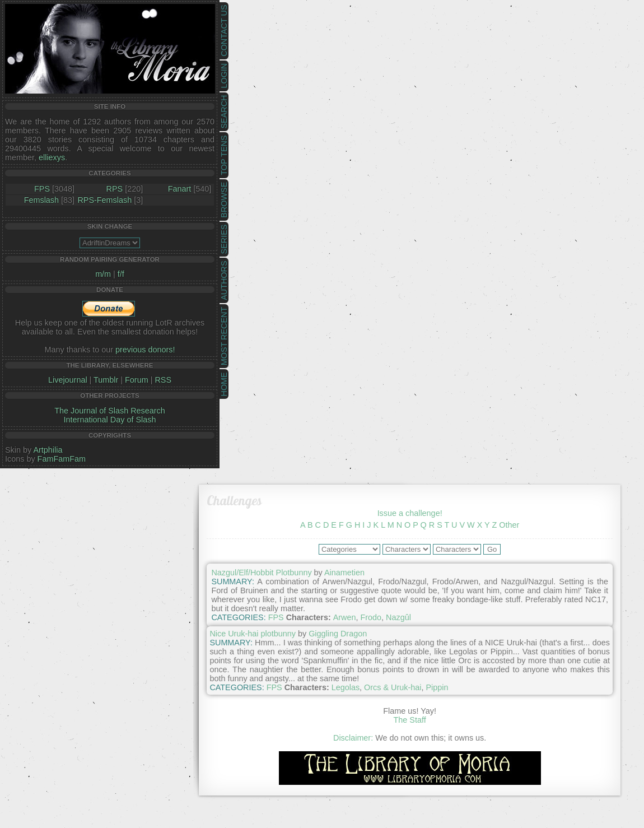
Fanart (180, 188)
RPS (114, 188)
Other (509, 524)
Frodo (370, 617)
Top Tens (224, 155)
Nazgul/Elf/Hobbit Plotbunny (261, 572)
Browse (224, 200)
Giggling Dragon (338, 633)
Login (224, 76)
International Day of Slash (110, 419)
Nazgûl (398, 617)
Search (224, 112)
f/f (121, 273)
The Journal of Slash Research (109, 410)
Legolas (346, 687)
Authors (224, 280)
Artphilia (47, 449)
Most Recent (224, 336)
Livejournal (67, 379)
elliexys (52, 157)
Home (224, 384)
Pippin (437, 687)
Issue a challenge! (409, 513)
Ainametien (344, 572)
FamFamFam (62, 458)
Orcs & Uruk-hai (392, 687)
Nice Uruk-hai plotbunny (252, 633)
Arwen (344, 617)
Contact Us (224, 31)
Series (224, 239)
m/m (103, 273)
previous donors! (145, 349)
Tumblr (106, 379)
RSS (163, 379)
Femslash (41, 200)
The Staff (410, 719)
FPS (42, 188)
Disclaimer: (353, 737)
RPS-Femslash (104, 200)
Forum (136, 379)
